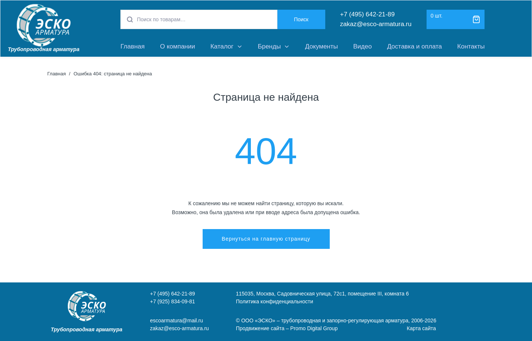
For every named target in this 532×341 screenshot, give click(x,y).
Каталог (222, 46)
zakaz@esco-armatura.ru (376, 24)
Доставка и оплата (414, 46)
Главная (132, 46)
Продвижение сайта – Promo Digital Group (287, 328)
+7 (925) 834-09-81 (172, 301)
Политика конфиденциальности (274, 301)
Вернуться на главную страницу (266, 239)
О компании (177, 46)
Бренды (269, 46)
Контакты (471, 46)
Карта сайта (421, 328)
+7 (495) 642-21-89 (367, 14)
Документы (321, 46)
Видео (362, 46)
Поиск (301, 19)
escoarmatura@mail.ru (176, 320)
